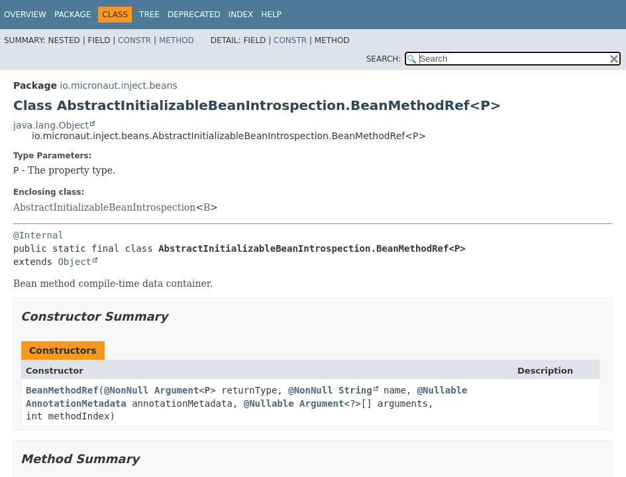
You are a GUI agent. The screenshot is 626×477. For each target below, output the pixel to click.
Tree (149, 14)
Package (72, 14)
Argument (176, 390)
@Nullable (442, 390)
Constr (134, 40)
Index (241, 14)
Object (74, 261)
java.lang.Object (51, 125)
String (355, 390)
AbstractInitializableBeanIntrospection (104, 207)
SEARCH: (383, 59)
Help (271, 14)
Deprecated (194, 14)
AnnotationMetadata (76, 403)
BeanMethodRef (62, 390)
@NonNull (126, 390)
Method (176, 40)
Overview (25, 14)
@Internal (38, 235)
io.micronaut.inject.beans (118, 85)
